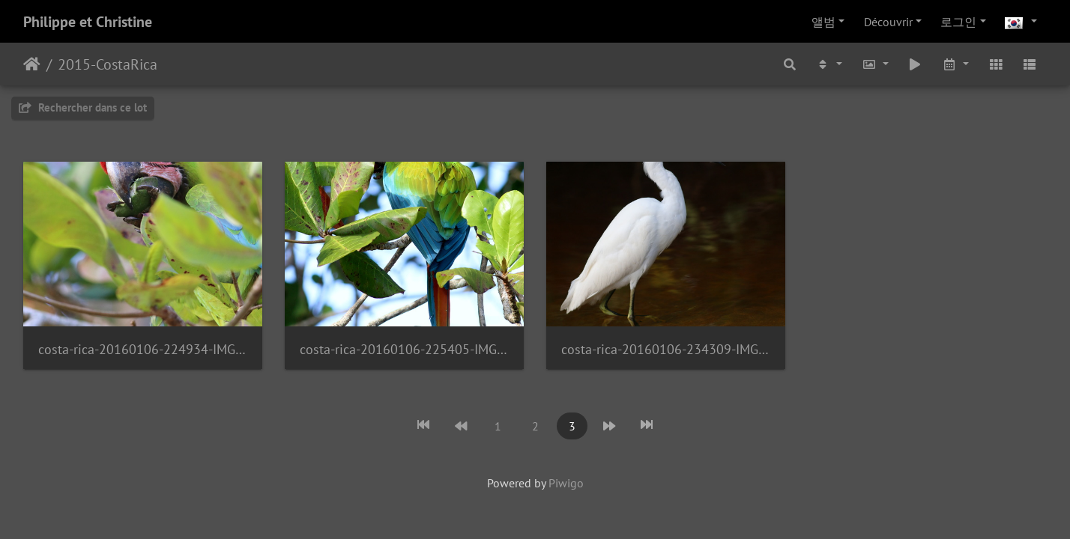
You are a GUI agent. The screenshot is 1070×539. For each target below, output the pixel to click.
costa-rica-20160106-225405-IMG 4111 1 (404, 349)
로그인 (958, 21)
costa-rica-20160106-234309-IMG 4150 (665, 349)
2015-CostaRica (107, 64)
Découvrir (888, 21)
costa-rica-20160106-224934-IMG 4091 (142, 349)
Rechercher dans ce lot (83, 107)
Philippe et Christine (87, 21)
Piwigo (566, 482)
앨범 (823, 21)
